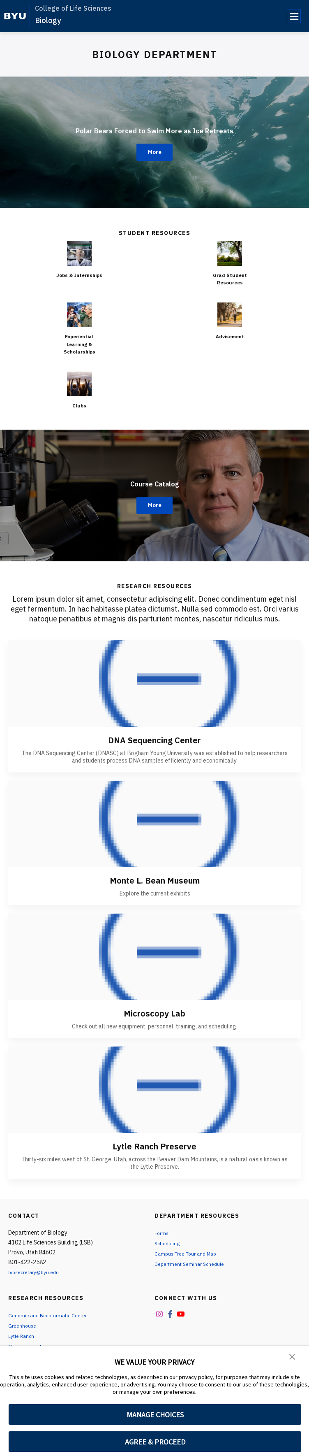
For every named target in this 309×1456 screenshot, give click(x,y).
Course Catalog (154, 481)
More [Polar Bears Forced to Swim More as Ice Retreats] (155, 152)
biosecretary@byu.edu (37, 1272)
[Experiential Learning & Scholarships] (79, 314)
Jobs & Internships (79, 278)
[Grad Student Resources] (229, 253)
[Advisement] (229, 314)
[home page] (15, 16)
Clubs (79, 405)
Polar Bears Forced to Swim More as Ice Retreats (154, 128)
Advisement (230, 336)
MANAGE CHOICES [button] (155, 1414)
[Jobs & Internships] (79, 253)
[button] (292, 1358)
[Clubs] (79, 384)
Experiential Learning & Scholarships (79, 344)
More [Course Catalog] (155, 505)
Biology (48, 20)
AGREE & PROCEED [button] (155, 1442)
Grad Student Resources (230, 278)
